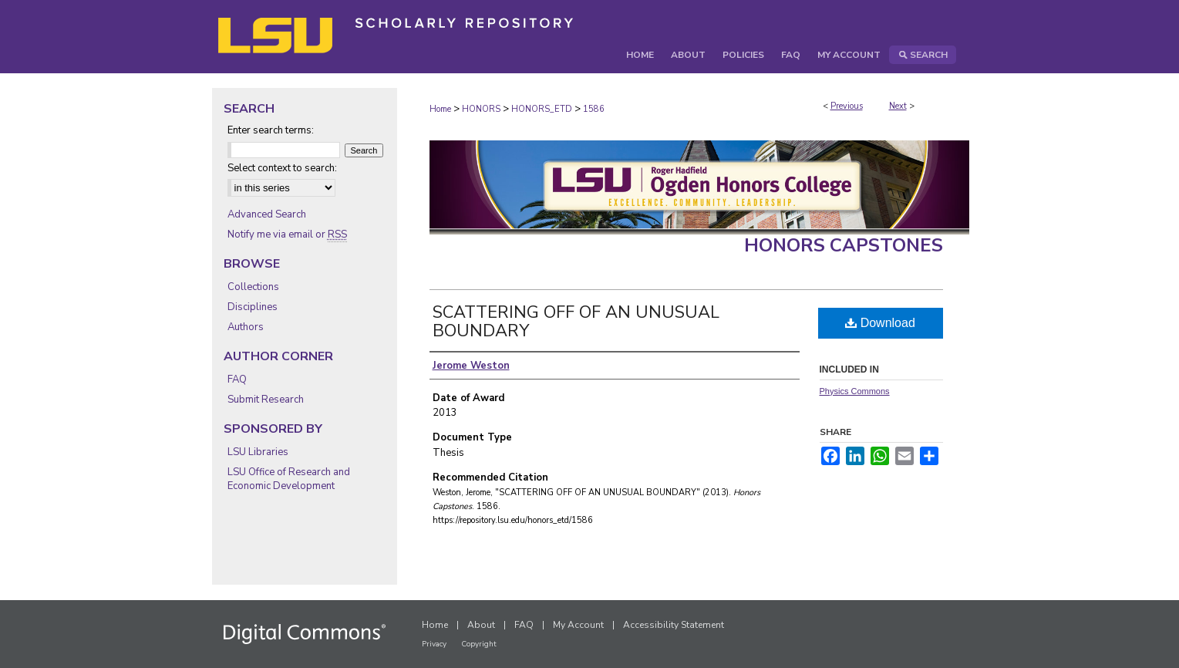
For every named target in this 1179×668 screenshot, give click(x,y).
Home (440, 109)
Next (898, 106)
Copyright (479, 644)
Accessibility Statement (673, 625)
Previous (846, 106)
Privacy (434, 644)
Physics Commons (855, 391)
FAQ (237, 379)
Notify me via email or (287, 234)
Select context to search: (282, 168)
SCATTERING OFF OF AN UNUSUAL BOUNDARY (576, 321)
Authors (245, 327)
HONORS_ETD (541, 109)
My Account (578, 625)
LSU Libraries (257, 452)
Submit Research (265, 400)
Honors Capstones (843, 245)
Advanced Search (266, 214)
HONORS (481, 109)
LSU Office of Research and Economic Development (288, 479)
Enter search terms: (270, 130)
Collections (253, 287)
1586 (594, 109)
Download (880, 322)
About (481, 625)
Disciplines (252, 307)
